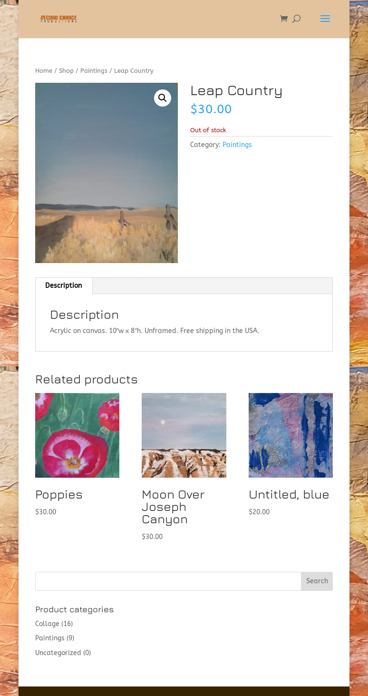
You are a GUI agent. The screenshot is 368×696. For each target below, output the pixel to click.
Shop (66, 70)
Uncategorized (58, 653)
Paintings (93, 70)
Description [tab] (63, 286)
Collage (47, 624)
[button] (162, 98)
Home (43, 70)
